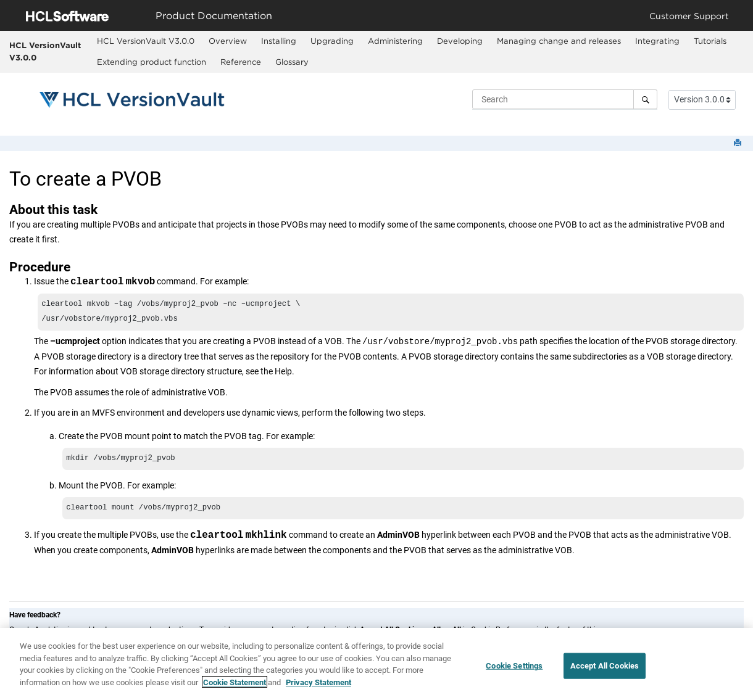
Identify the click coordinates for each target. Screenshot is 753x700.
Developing (460, 40)
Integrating (657, 40)
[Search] (645, 99)
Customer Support (689, 15)
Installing (278, 40)
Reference (240, 61)
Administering (395, 40)
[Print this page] (739, 143)
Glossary (292, 61)
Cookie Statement (234, 686)
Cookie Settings (514, 670)
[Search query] (564, 99)
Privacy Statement (318, 686)
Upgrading (332, 40)
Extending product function (151, 61)
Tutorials (710, 40)
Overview (228, 40)
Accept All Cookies (604, 670)
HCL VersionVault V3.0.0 (45, 51)
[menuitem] (146, 41)
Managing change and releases (559, 40)
